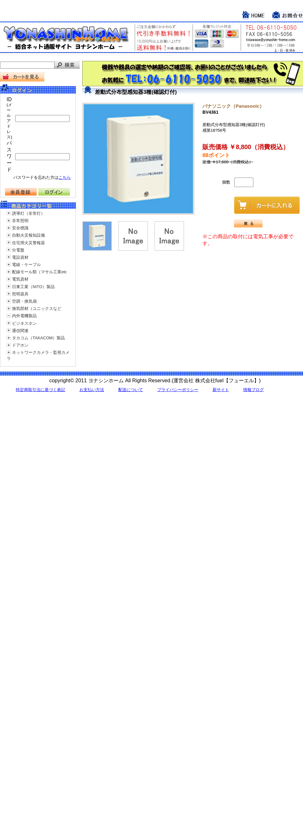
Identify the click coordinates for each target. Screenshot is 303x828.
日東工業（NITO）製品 (33, 286)
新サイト (221, 389)
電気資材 (20, 279)
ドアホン (20, 345)
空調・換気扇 (24, 301)
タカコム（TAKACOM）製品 (38, 337)
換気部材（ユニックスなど (36, 308)
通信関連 (20, 330)
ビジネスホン (24, 323)
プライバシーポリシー (177, 389)
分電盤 (18, 250)
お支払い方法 (91, 389)
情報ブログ (253, 389)
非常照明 (20, 220)
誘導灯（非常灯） (28, 213)
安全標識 (20, 228)
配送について (130, 389)
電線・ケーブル (26, 264)
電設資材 (20, 257)
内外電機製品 (24, 315)
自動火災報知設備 (28, 235)
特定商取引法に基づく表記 (40, 389)
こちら (65, 177)
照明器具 (20, 294)
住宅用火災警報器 (28, 242)
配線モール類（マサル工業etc (39, 271)
